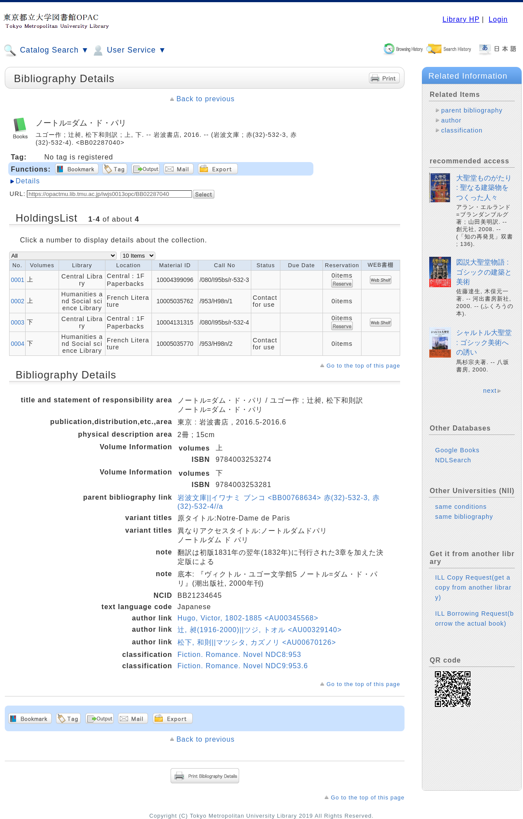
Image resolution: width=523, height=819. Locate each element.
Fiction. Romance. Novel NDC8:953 (239, 654)
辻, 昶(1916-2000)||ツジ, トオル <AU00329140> (260, 629)
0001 (17, 279)
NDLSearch (453, 460)
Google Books (457, 450)
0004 (17, 343)
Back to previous (205, 99)
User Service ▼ (128, 50)
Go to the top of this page (363, 365)
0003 (17, 322)
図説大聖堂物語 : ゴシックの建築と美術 (484, 272)
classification (462, 130)
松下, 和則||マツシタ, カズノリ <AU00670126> (257, 642)
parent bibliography (471, 110)
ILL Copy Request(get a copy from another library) (473, 587)
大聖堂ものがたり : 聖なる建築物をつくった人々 (484, 187)
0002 (17, 301)
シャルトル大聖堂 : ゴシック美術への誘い (484, 342)
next (490, 390)
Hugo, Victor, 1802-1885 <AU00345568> (248, 618)
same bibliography (464, 516)
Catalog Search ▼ (46, 50)
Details (28, 181)
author (451, 120)
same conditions (461, 506)
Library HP (460, 19)
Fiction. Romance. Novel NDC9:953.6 (243, 666)
